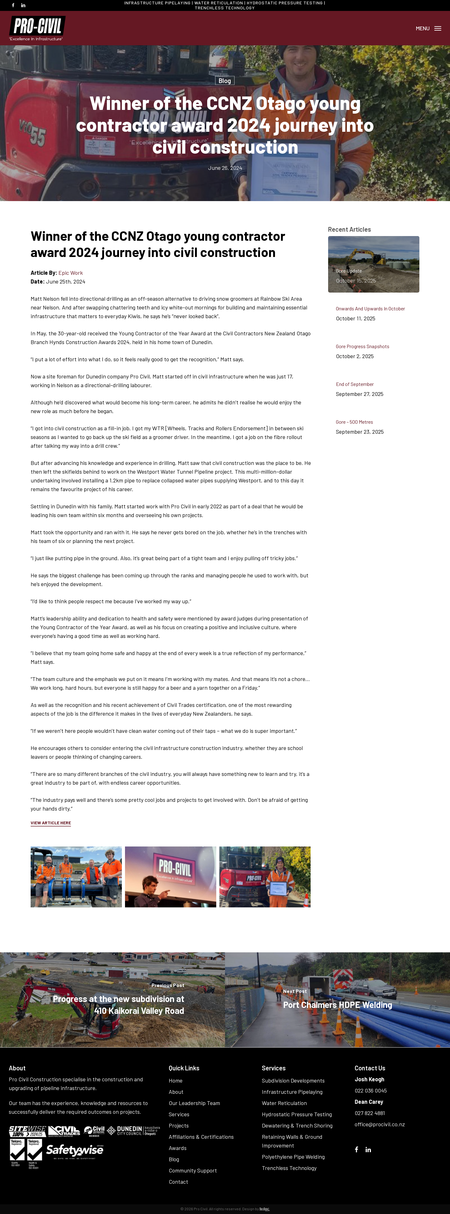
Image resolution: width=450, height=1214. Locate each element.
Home (175, 1080)
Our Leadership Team (194, 1102)
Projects (179, 1125)
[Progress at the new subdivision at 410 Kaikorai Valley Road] (112, 999)
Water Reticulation (284, 1102)
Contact (178, 1181)
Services (179, 1114)
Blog (225, 80)
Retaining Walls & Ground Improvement (292, 1141)
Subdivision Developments (293, 1080)
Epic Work (70, 272)
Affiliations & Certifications (201, 1136)
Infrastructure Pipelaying (292, 1091)
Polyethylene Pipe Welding (293, 1156)
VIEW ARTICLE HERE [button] (51, 822)
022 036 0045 (371, 1090)
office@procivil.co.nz (380, 1124)
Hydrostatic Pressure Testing (297, 1114)
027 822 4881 (370, 1112)
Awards (178, 1147)
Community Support (193, 1170)
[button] (428, 28)
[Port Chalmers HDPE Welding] (337, 999)
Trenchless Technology (289, 1167)
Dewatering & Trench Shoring (297, 1125)
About (176, 1091)
